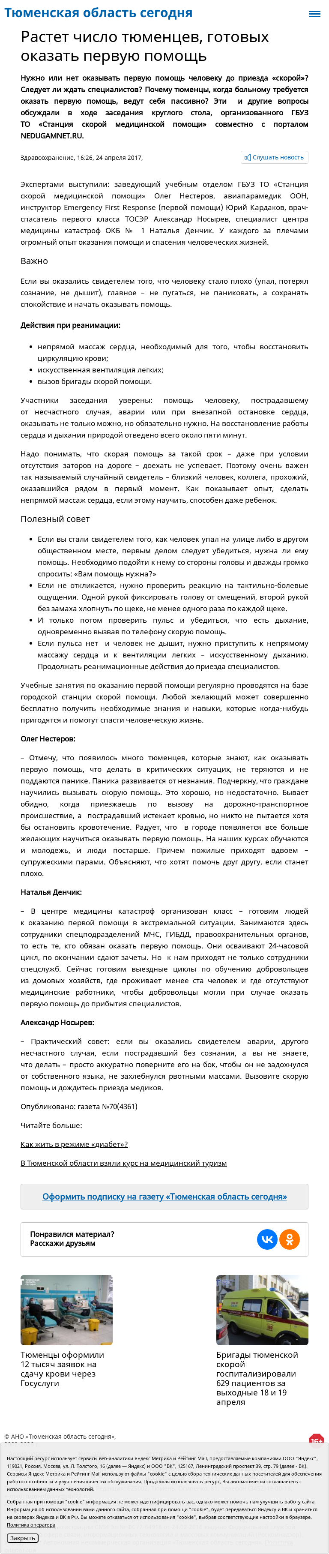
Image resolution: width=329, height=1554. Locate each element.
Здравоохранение (47, 157)
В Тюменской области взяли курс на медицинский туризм (124, 1163)
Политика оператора (31, 1524)
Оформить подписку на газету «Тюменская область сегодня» (164, 1196)
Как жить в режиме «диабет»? (74, 1144)
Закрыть (22, 1538)
